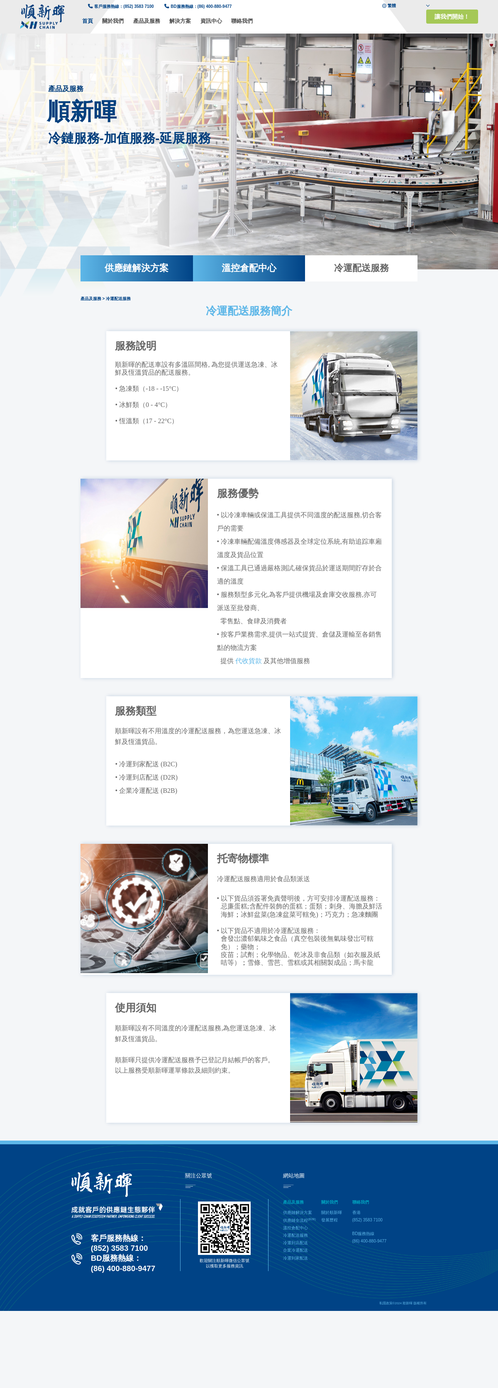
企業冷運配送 (295, 1250)
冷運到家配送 (295, 1258)
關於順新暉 (331, 1212)
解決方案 (180, 21)
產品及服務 (146, 21)
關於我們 (113, 21)
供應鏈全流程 (299, 1220)
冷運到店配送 (295, 1242)
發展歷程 (329, 1220)
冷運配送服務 (361, 268)
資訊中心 (211, 21)
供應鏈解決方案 (136, 268)
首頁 (87, 21)
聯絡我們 (242, 21)
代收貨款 (248, 660)
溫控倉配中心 (249, 268)
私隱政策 (386, 1303)
